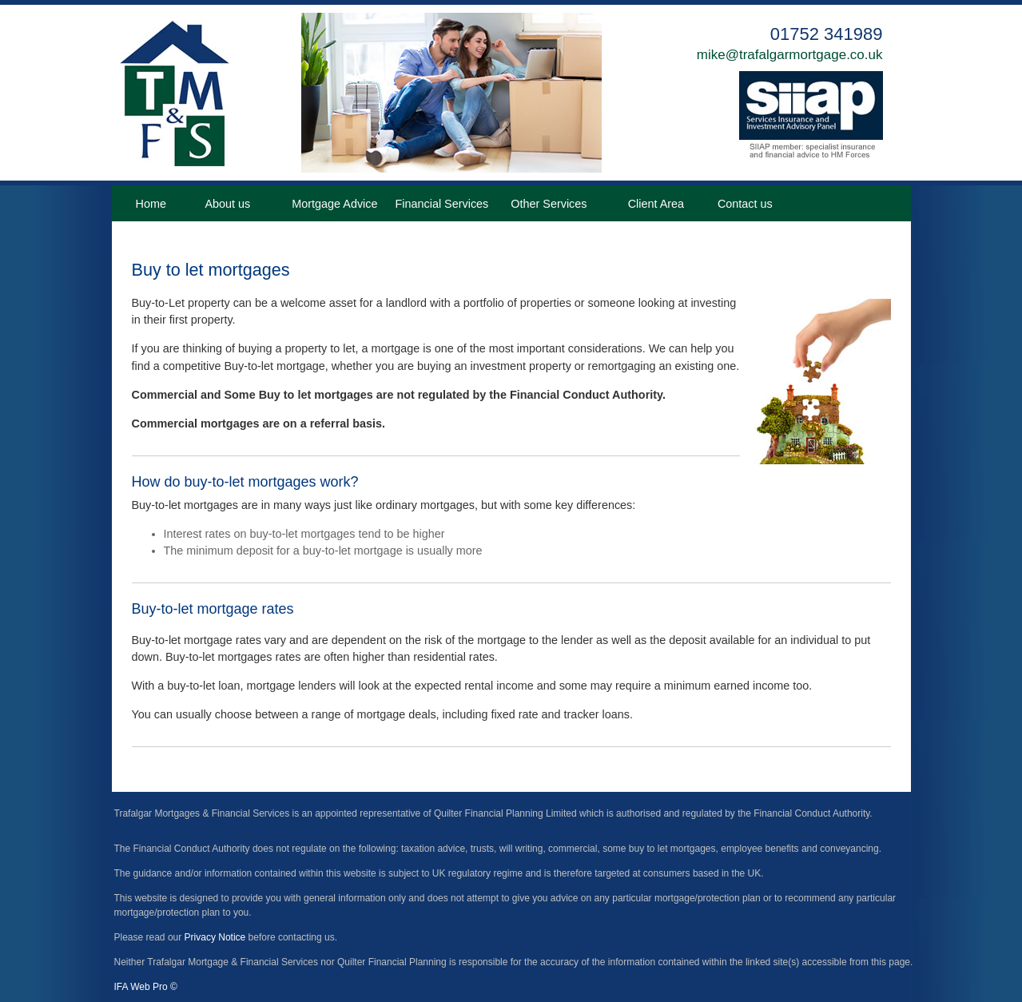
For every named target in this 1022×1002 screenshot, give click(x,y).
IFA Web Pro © (145, 986)
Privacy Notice (215, 937)
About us (227, 203)
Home (151, 203)
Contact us (745, 203)
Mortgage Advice (334, 203)
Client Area (656, 203)
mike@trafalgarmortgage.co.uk (790, 54)
